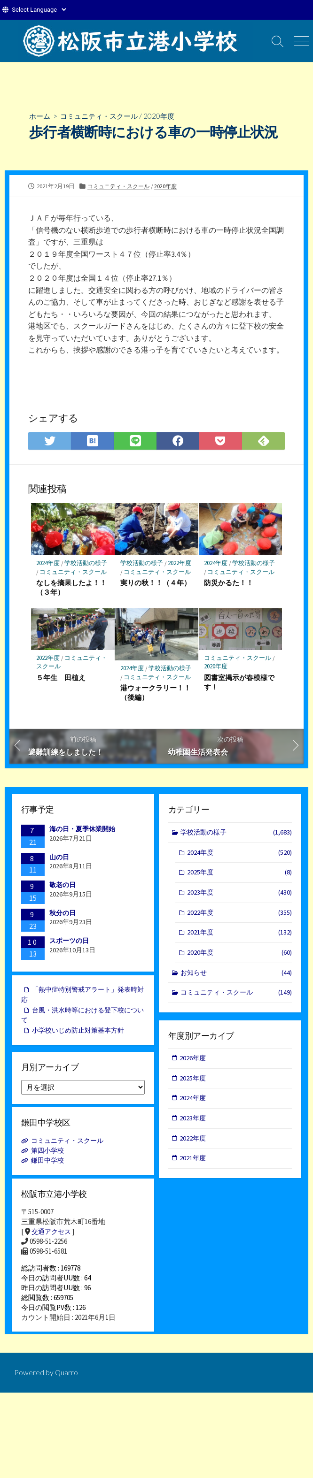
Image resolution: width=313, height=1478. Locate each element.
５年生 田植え (61, 678)
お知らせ (236, 977)
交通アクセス (52, 1235)
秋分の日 (62, 914)
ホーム (40, 115)
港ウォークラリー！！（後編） (155, 693)
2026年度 (193, 1060)
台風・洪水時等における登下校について (83, 1018)
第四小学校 (49, 1153)
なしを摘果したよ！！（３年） (72, 588)
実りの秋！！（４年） (155, 583)
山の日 (59, 858)
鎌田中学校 (49, 1163)
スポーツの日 (69, 942)
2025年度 (239, 875)
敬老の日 (62, 886)
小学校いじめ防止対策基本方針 (81, 1034)
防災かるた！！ (229, 583)
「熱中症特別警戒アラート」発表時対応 (83, 997)
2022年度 (180, 564)
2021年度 (239, 936)
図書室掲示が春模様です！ (239, 683)
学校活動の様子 (86, 564)
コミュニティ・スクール (103, 115)
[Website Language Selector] (39, 10)
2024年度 (48, 564)
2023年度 (239, 895)
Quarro (66, 1381)
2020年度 (166, 115)
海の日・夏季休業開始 (82, 830)
